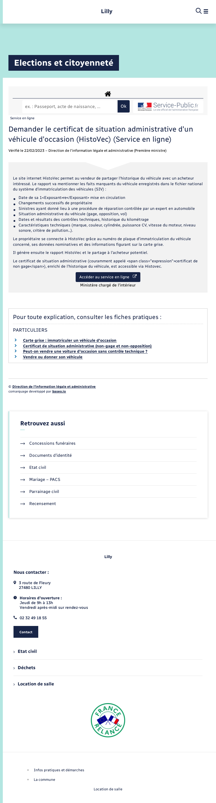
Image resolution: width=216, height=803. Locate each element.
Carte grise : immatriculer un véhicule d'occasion (69, 340)
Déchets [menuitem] (24, 667)
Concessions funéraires (48, 443)
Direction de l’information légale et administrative (54, 387)
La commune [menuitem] (44, 779)
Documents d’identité (46, 455)
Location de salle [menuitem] (34, 684)
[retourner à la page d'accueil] (106, 11)
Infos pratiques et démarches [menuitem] (59, 770)
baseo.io (59, 391)
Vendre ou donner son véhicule (52, 357)
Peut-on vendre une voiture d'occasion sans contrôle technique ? (85, 351)
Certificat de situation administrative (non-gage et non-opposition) (87, 346)
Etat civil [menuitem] (25, 651)
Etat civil (33, 467)
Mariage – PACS (40, 479)
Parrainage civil (39, 491)
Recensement (38, 503)
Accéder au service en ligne (108, 276)
